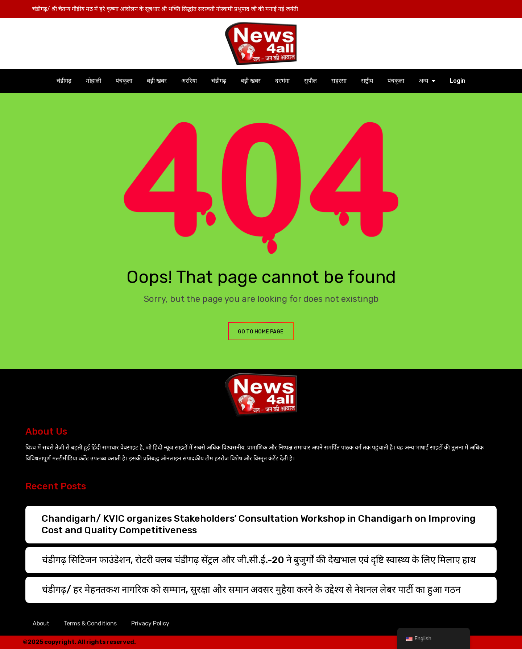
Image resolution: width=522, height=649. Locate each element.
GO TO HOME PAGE (261, 332)
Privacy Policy (150, 623)
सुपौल (310, 80)
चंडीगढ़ (64, 80)
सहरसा (339, 80)
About (41, 623)
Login (457, 80)
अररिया (189, 80)
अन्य (427, 80)
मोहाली (93, 80)
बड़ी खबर (157, 80)
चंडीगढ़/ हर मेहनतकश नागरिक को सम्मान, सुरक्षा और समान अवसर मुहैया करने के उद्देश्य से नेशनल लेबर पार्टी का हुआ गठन (251, 589)
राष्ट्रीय (367, 80)
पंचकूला (124, 80)
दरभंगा (282, 80)
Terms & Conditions (90, 623)
